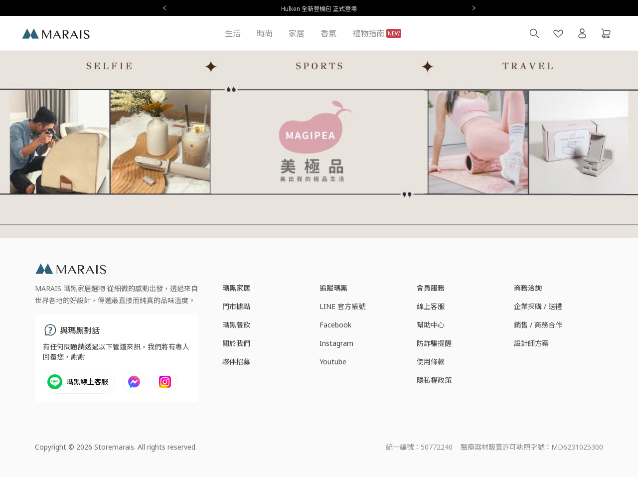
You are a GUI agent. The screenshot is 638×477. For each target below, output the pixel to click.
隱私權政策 (434, 380)
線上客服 (431, 306)
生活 (233, 33)
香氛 (328, 33)
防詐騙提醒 (434, 343)
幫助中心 (431, 324)
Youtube (332, 361)
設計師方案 (531, 343)
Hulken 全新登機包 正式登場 (319, 8)
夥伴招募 (236, 361)
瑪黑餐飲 (236, 324)
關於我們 (236, 343)
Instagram (336, 343)
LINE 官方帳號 (342, 306)
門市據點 (236, 306)
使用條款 (431, 361)
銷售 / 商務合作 (538, 324)
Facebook (335, 324)
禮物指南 (376, 33)
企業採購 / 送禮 (538, 306)
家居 (297, 33)
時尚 (265, 33)
